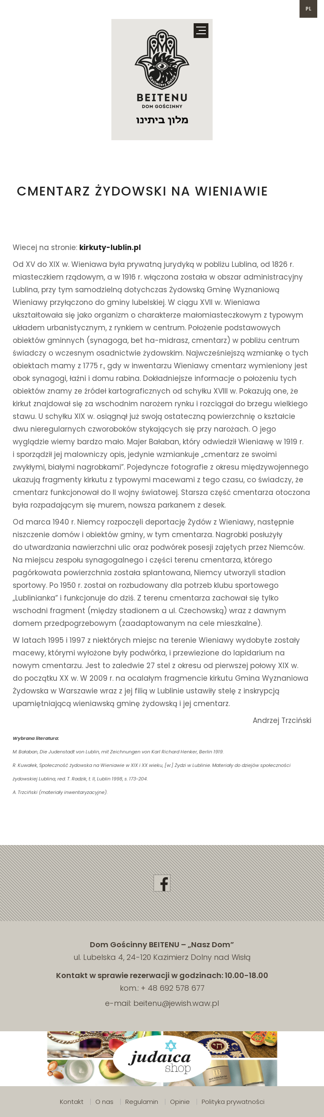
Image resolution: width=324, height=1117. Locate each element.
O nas (104, 1101)
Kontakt (72, 1101)
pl (308, 8)
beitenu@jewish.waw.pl (176, 1003)
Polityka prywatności (233, 1101)
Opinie (180, 1101)
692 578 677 (29, 9)
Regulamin (141, 1101)
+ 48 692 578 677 (173, 988)
